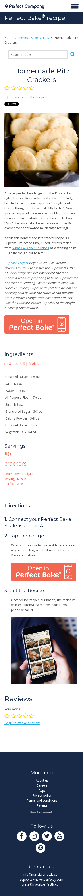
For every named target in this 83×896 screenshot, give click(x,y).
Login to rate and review (22, 723)
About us (42, 780)
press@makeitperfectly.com (42, 884)
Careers (42, 785)
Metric (34, 363)
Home (8, 37)
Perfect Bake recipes (34, 37)
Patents (42, 805)
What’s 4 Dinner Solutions (30, 248)
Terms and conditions (42, 800)
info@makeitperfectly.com (41, 874)
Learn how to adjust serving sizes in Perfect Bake (18, 479)
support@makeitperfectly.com (41, 879)
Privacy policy (42, 795)
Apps (42, 790)
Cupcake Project (16, 263)
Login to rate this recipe (28, 97)
